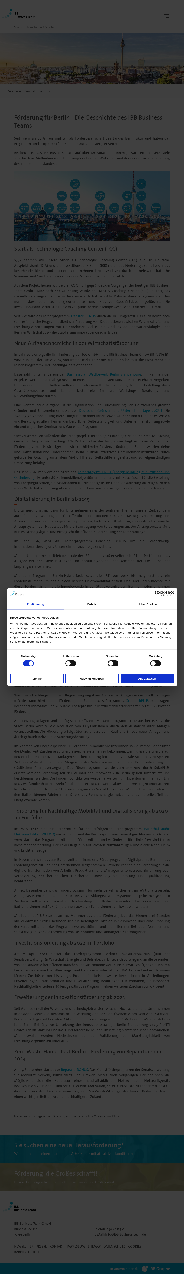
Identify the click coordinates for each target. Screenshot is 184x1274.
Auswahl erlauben (92, 678)
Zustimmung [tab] (35, 604)
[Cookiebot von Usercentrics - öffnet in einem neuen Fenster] (157, 593)
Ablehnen (37, 678)
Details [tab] (92, 604)
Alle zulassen (147, 678)
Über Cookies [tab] (148, 604)
